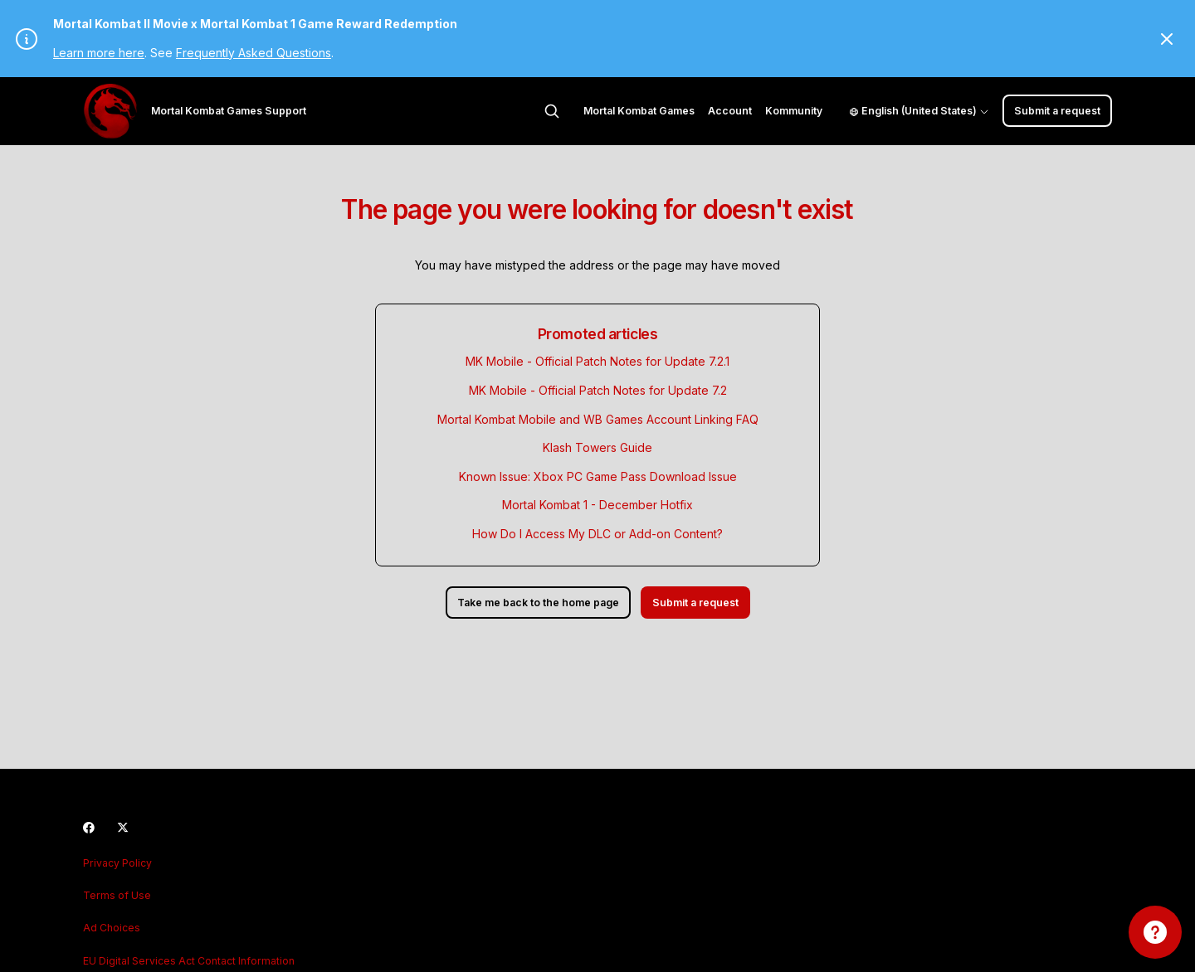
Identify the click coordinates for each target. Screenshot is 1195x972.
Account (730, 110)
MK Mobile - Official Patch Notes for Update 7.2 (598, 390)
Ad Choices (111, 927)
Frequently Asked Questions (253, 53)
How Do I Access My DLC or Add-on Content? (597, 534)
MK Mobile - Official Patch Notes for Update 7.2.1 (597, 361)
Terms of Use (117, 895)
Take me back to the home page (538, 602)
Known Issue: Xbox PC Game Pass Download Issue (598, 476)
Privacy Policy (117, 863)
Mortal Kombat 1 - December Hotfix (597, 505)
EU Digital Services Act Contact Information (189, 961)
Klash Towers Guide (597, 447)
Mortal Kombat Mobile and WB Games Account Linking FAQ (597, 419)
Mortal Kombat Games (639, 110)
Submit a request (1057, 110)
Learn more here (98, 53)
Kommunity (793, 110)
